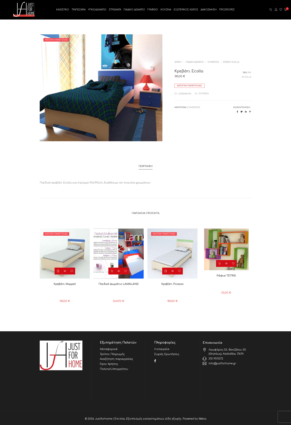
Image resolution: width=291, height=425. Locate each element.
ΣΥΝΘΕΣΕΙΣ (213, 62)
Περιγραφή (146, 165)
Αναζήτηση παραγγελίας (116, 357)
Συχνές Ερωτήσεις (166, 352)
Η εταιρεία (161, 347)
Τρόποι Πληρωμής (112, 352)
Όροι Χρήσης (109, 361)
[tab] (146, 166)
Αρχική (178, 62)
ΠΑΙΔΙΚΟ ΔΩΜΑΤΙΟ (195, 62)
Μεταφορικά (108, 347)
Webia (202, 417)
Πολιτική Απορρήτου (114, 366)
